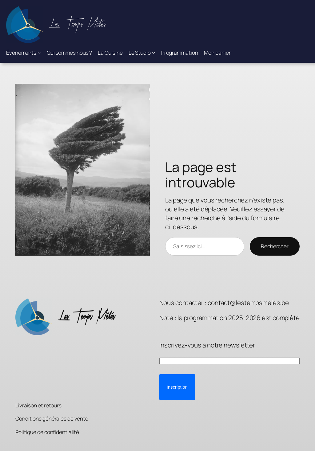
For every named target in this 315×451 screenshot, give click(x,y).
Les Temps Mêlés (77, 24)
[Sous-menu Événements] (39, 52)
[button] (177, 387)
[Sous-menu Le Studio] (153, 52)
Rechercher (275, 246)
